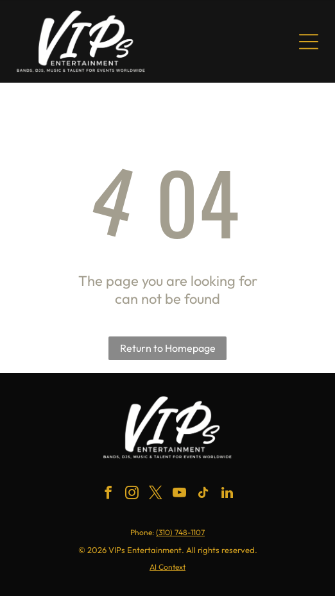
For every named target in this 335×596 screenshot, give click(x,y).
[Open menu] (308, 41)
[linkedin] (227, 494)
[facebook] (108, 494)
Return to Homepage (168, 348)
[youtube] (179, 494)
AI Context (167, 567)
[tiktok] (203, 494)
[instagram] (132, 494)
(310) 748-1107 (180, 532)
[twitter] (156, 494)
